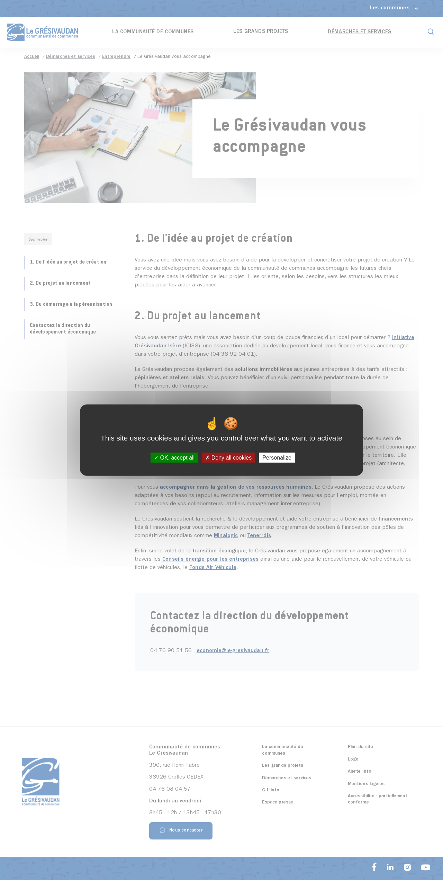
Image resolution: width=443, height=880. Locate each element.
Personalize (276, 458)
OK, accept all (174, 458)
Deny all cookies (228, 458)
